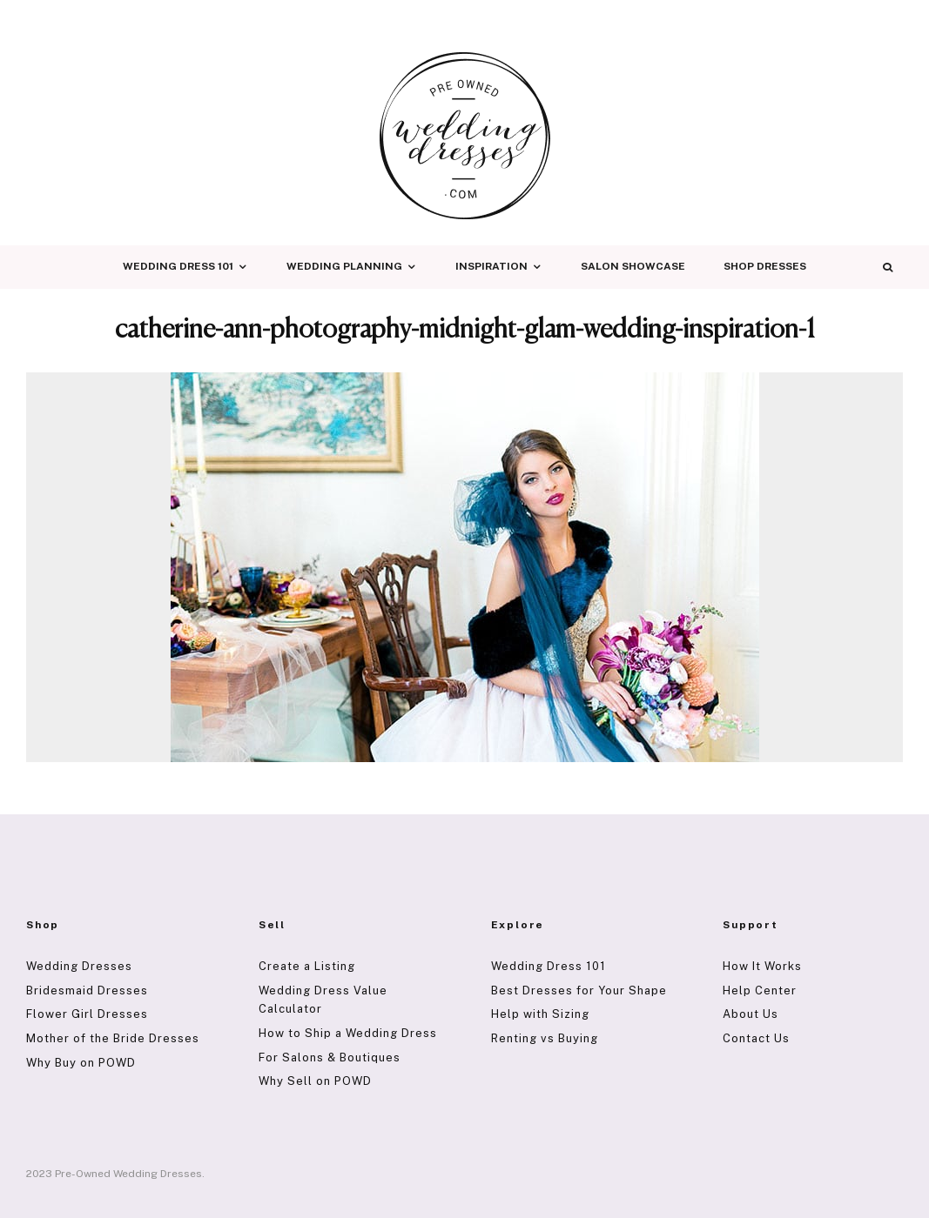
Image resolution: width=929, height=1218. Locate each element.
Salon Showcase (633, 266)
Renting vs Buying (544, 1038)
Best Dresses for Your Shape (579, 990)
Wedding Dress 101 (178, 266)
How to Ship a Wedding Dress (348, 1033)
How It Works (762, 966)
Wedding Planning (344, 266)
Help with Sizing (540, 1014)
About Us (750, 1014)
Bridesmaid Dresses (87, 990)
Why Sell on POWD (315, 1081)
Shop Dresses (765, 266)
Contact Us (756, 1038)
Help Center (760, 990)
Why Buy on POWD (81, 1062)
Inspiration (491, 266)
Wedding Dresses (79, 966)
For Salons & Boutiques (330, 1057)
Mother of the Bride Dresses (112, 1038)
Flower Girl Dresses (87, 1014)
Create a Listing (307, 966)
